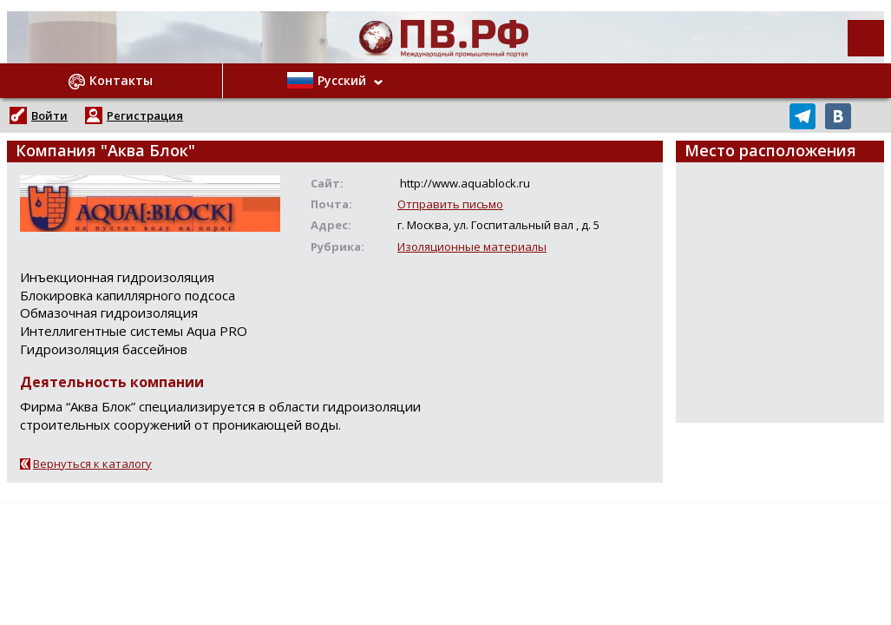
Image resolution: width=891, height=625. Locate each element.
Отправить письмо (450, 204)
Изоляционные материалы (472, 246)
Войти (49, 115)
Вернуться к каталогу (92, 463)
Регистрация (145, 115)
